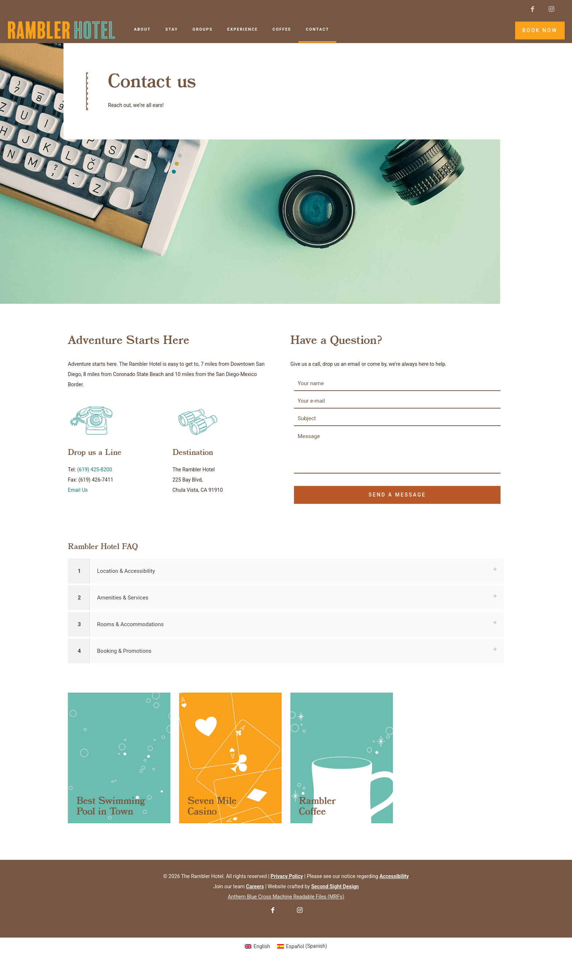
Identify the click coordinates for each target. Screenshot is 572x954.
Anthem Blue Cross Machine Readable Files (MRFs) (286, 897)
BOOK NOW (539, 30)
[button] (286, 571)
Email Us (78, 490)
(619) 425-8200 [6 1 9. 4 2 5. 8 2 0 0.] (94, 469)
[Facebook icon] (532, 9)
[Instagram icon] (551, 9)
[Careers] (255, 886)
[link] (119, 758)
